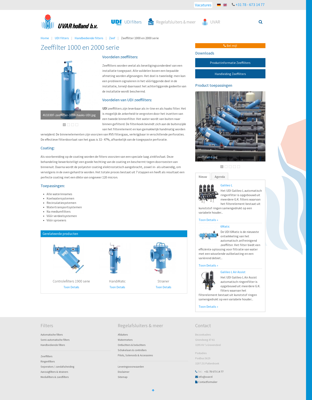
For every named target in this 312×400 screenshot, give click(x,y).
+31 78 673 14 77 (213, 371)
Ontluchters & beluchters (131, 345)
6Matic (225, 226)
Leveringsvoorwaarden (131, 366)
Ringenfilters (48, 361)
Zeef (112, 38)
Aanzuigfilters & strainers (54, 372)
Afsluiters (123, 334)
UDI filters (62, 38)
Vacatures (203, 5)
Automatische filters (52, 334)
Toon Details (71, 287)
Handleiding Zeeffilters (230, 74)
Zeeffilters (46, 356)
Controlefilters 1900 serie (71, 281)
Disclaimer (123, 372)
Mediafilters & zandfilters (55, 377)
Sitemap (123, 377)
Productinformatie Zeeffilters (230, 63)
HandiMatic (117, 281)
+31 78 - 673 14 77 (250, 4)
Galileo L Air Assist (233, 272)
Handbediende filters (89, 38)
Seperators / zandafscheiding (57, 366)
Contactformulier (207, 382)
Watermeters (125, 340)
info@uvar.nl (206, 377)
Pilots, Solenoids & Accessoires (135, 355)
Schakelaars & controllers (132, 350)
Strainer (163, 281)
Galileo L (226, 185)
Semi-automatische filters (55, 340)
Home (45, 38)
